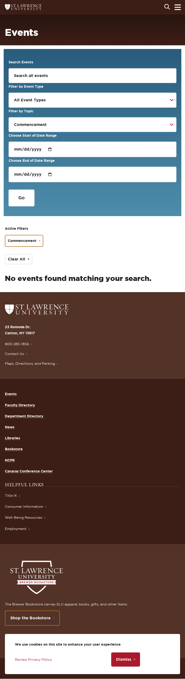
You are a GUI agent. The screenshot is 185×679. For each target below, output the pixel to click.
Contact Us (14, 354)
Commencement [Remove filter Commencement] (22, 241)
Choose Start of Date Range (33, 135)
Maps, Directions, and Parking (30, 363)
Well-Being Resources (23, 517)
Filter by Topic (21, 111)
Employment (15, 529)
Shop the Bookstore (30, 618)
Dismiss (123, 659)
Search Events (21, 62)
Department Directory (24, 416)
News (9, 427)
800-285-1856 (17, 344)
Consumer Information (24, 506)
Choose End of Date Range (32, 161)
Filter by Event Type (26, 86)
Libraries (12, 438)
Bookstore (14, 449)
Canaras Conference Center (29, 471)
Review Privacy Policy (33, 659)
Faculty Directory (20, 405)
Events (11, 394)
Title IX (11, 495)
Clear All (16, 259)
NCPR (10, 460)
